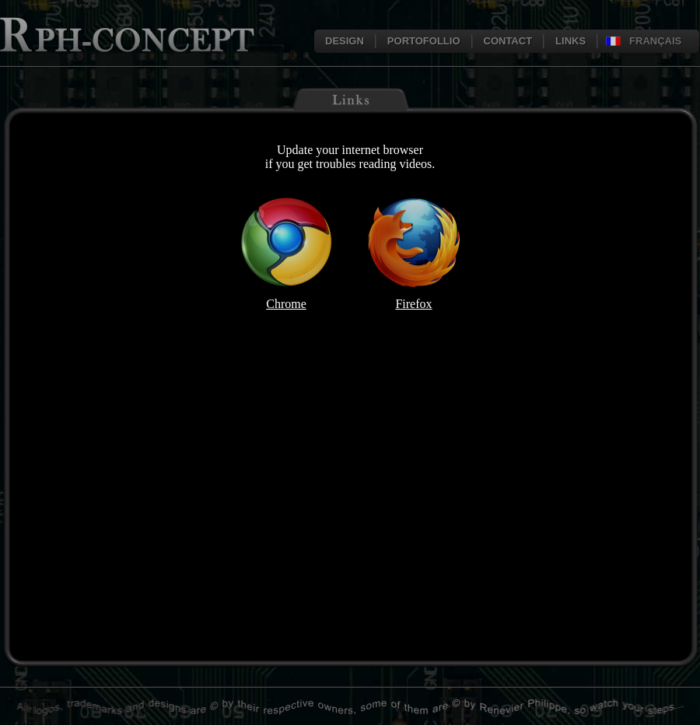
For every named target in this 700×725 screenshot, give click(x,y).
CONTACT (508, 41)
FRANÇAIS (655, 41)
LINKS (570, 41)
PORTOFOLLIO (423, 41)
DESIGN (344, 41)
